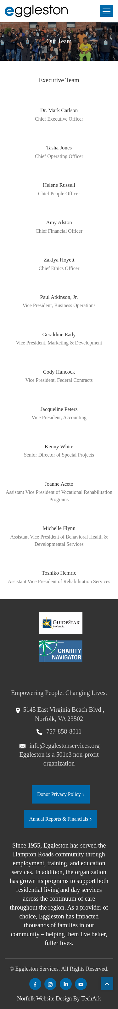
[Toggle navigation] (106, 11)
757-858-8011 (63, 731)
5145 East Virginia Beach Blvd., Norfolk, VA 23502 (63, 714)
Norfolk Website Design (44, 998)
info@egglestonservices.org (64, 745)
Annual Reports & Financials (58, 819)
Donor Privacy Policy (59, 794)
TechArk (91, 998)
